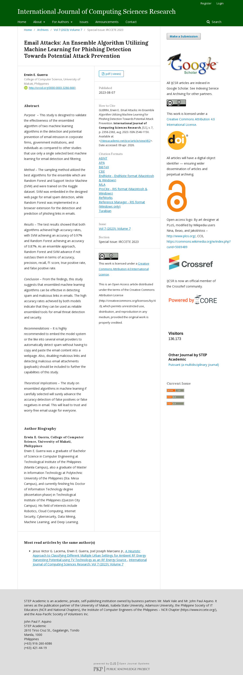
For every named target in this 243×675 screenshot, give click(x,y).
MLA (102, 184)
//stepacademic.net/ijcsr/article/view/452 (125, 141)
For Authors (61, 22)
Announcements (107, 22)
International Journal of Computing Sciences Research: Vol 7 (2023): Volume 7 (90, 562)
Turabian (105, 211)
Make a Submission (184, 36)
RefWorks (106, 198)
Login (220, 3)
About (38, 22)
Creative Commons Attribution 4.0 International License (124, 268)
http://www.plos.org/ (181, 236)
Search (216, 22)
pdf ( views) (113, 74)
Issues (83, 22)
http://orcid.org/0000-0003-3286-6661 (52, 88)
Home (21, 22)
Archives (43, 30)
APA (102, 163)
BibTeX (104, 167)
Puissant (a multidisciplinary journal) (193, 365)
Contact (131, 22)
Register (206, 3)
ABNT (103, 158)
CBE (102, 171)
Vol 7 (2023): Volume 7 (68, 30)
